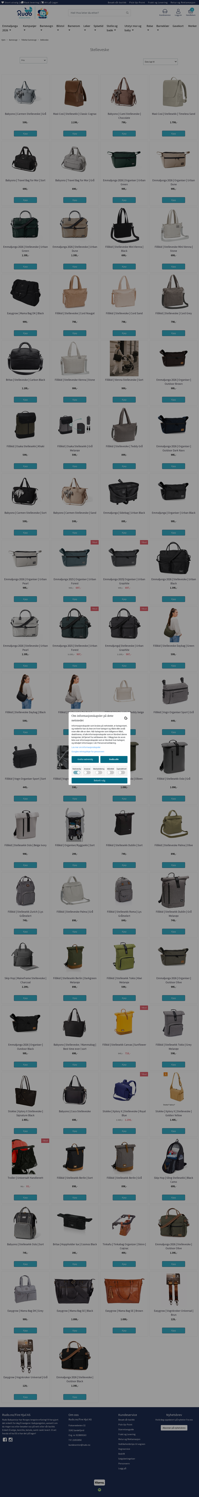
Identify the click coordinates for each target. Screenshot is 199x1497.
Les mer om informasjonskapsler (86, 747)
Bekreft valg (99, 780)
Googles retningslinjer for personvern (88, 751)
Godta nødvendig (85, 759)
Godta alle (114, 759)
